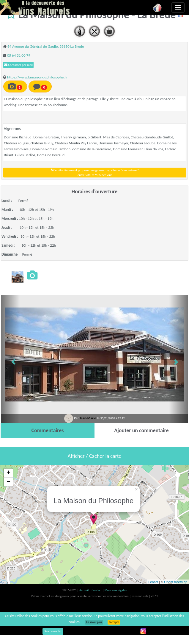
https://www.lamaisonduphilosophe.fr (37, 77)
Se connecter (53, 631)
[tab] (47, 430)
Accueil (84, 590)
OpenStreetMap (175, 582)
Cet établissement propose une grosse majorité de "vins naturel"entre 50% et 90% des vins (95, 172)
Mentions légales (116, 590)
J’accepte (114, 622)
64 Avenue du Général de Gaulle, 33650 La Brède (45, 46)
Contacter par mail (18, 65)
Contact (97, 590)
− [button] (8, 482)
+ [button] (8, 473)
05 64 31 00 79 (18, 55)
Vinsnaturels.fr (37, 7)
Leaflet (153, 582)
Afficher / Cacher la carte (95, 456)
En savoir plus (94, 622)
